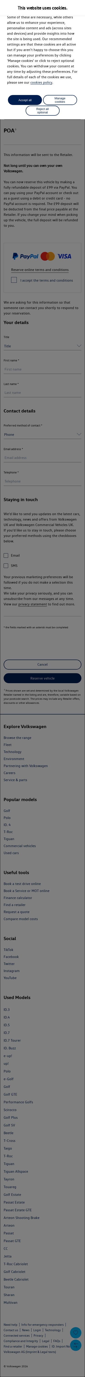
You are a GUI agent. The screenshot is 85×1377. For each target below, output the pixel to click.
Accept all (25, 100)
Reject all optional (42, 110)
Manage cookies (59, 100)
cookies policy (41, 82)
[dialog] (42, 688)
